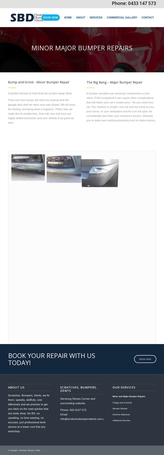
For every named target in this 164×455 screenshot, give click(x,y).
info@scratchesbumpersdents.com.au (83, 419)
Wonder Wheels (120, 408)
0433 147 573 (142, 3)
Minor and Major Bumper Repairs (129, 396)
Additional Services (121, 420)
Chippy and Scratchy (122, 402)
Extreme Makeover (121, 414)
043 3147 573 (78, 410)
